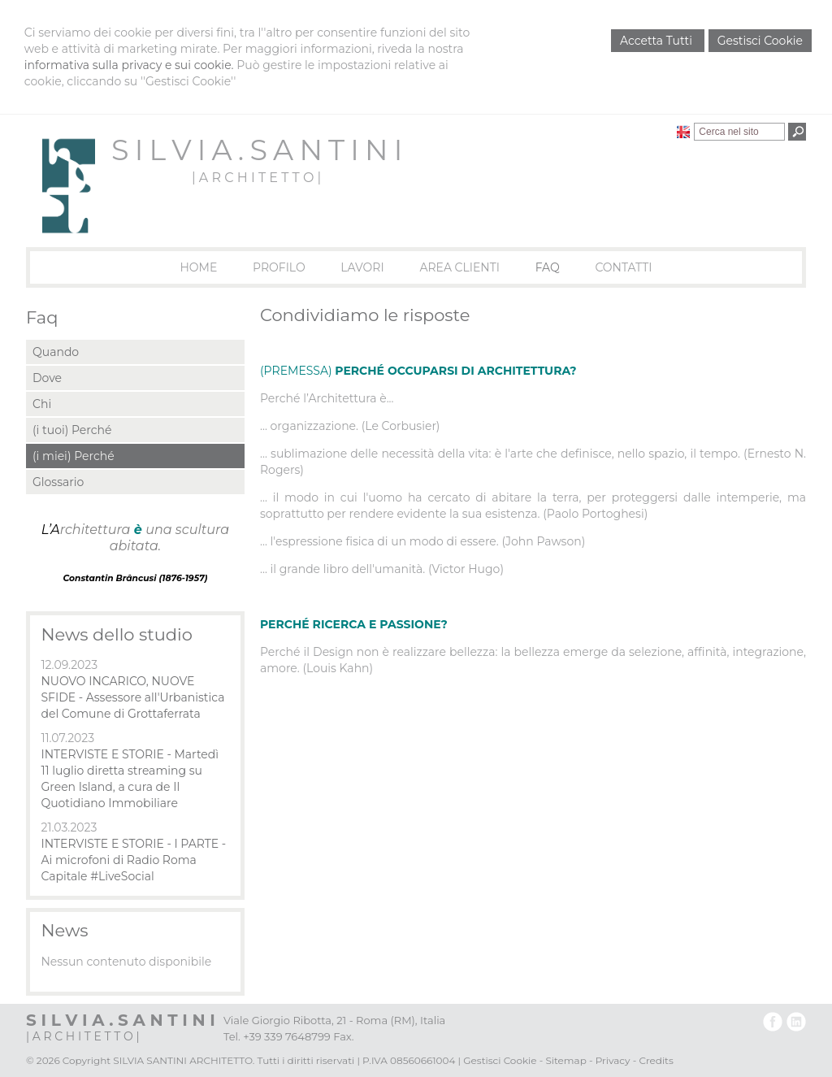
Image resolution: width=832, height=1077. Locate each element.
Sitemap (565, 1060)
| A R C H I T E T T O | (256, 177)
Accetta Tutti (658, 40)
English (683, 131)
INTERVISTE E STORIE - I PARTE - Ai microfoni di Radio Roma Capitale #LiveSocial (133, 860)
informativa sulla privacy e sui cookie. (129, 65)
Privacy (613, 1060)
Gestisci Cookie (760, 40)
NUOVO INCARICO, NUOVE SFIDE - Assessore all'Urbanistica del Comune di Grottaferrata (132, 697)
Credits (656, 1060)
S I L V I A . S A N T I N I (256, 149)
